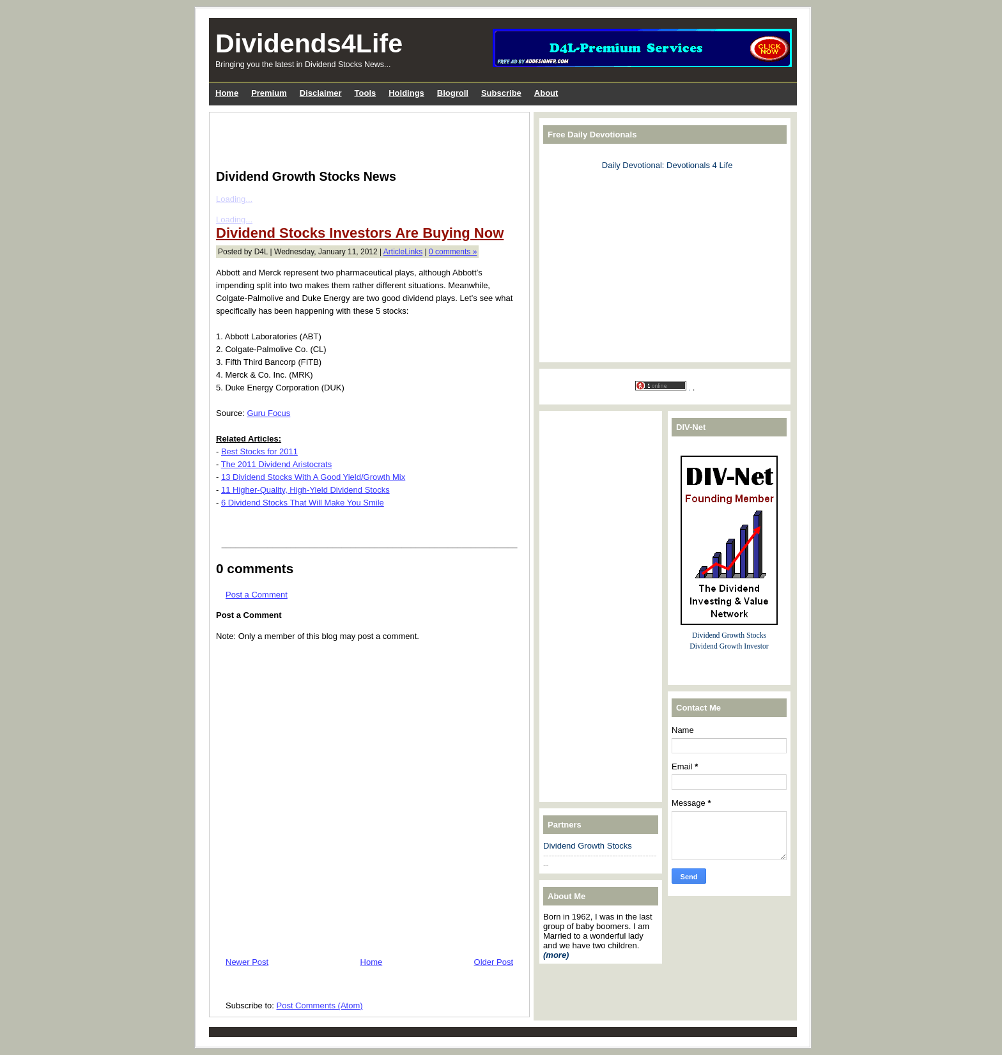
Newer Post (247, 962)
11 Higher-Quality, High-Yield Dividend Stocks (305, 490)
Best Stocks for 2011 (259, 451)
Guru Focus (268, 413)
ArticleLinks (402, 251)
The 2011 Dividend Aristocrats (276, 464)
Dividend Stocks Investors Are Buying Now (360, 233)
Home (371, 962)
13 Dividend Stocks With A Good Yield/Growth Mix (313, 477)
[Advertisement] (365, 138)
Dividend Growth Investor (729, 646)
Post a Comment (257, 594)
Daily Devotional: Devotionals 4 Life (667, 165)
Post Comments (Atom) (320, 1005)
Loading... (234, 199)
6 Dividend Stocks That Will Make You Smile (302, 502)
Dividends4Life (309, 43)
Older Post (493, 962)
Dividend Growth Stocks (587, 846)
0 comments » (453, 251)
